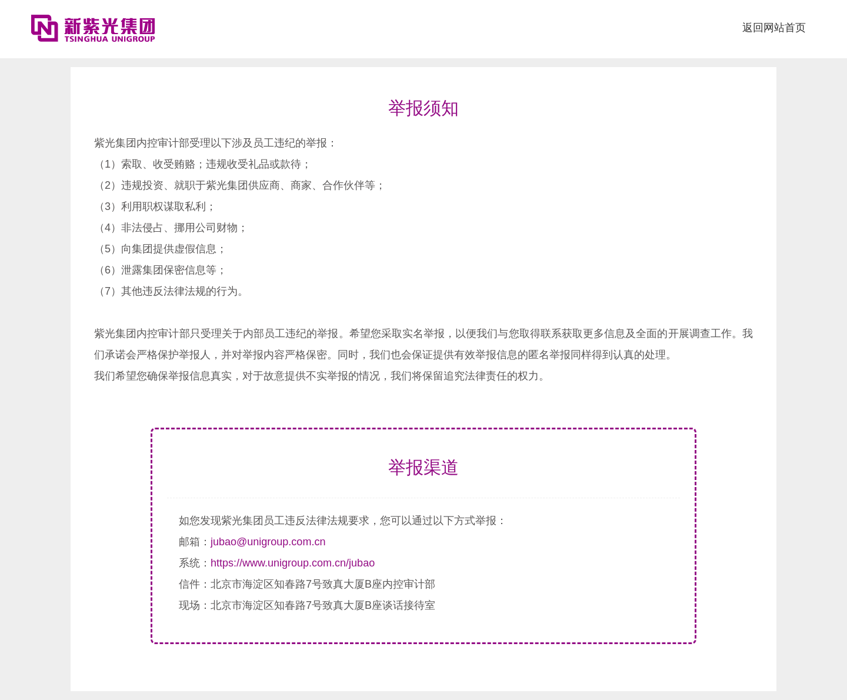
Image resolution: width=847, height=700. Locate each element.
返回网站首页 (774, 28)
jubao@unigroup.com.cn (268, 542)
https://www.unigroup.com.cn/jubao (293, 563)
